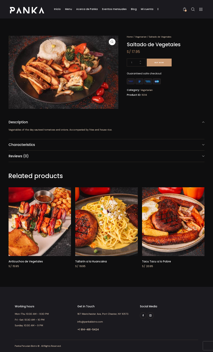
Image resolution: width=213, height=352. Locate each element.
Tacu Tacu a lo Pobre (156, 261)
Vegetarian (141, 36)
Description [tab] (18, 122)
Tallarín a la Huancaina (91, 261)
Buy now (159, 62)
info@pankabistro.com (90, 321)
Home (130, 36)
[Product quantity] (136, 62)
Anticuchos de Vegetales (26, 261)
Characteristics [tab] (22, 144)
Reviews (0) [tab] (19, 156)
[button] (112, 42)
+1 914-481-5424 (88, 329)
